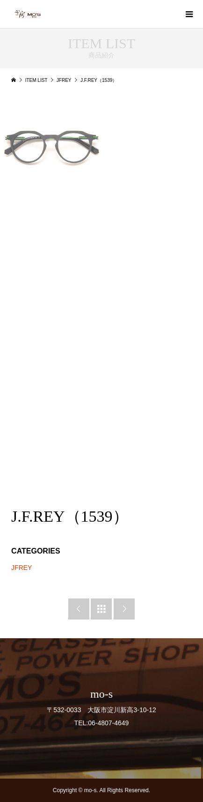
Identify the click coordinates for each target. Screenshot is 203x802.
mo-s (101, 694)
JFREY (21, 567)
